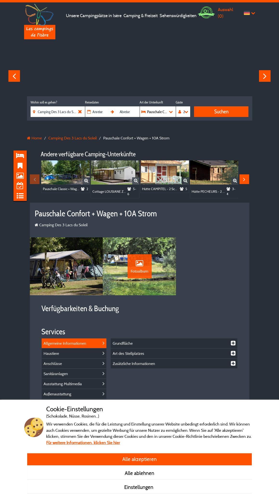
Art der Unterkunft (151, 102)
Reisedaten (92, 102)
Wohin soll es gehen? (44, 102)
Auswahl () (225, 13)
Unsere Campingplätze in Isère (94, 15)
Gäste (179, 102)
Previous (14, 76)
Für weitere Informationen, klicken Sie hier (83, 442)
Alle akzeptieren (139, 459)
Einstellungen (139, 487)
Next (265, 76)
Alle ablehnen (139, 473)
